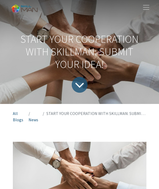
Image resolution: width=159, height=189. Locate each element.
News (33, 119)
